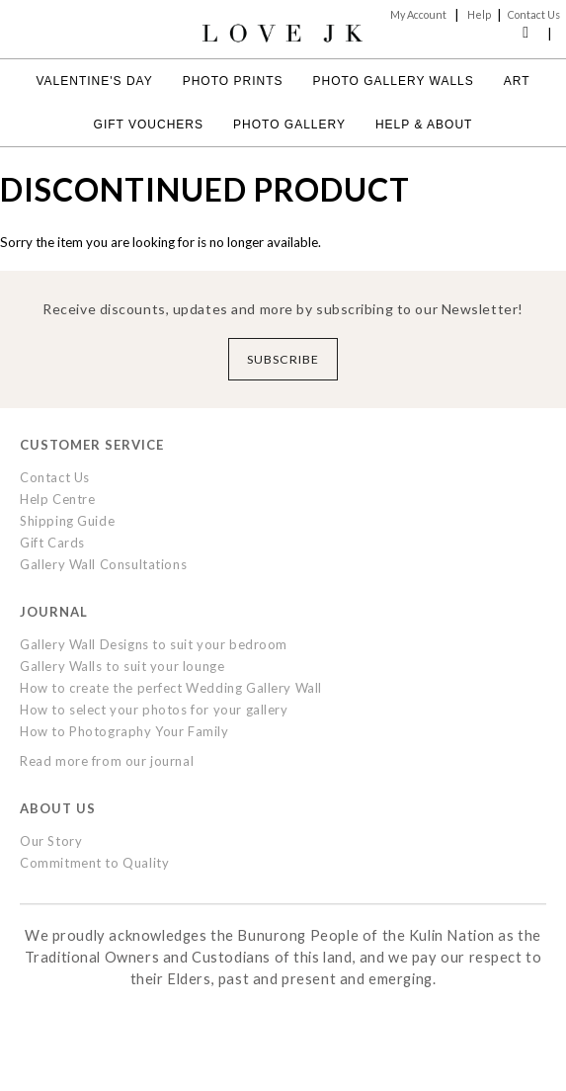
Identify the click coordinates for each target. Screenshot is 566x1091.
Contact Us (534, 14)
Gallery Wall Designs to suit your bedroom (153, 644)
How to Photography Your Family (124, 731)
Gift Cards (52, 542)
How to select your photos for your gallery (154, 709)
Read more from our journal (107, 761)
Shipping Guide (67, 521)
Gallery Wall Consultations (103, 564)
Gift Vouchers (148, 124)
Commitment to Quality (94, 863)
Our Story (51, 841)
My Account (418, 14)
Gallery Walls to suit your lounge (122, 666)
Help (479, 14)
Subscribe (283, 359)
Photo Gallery (289, 124)
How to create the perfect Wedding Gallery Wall (171, 688)
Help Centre (57, 499)
